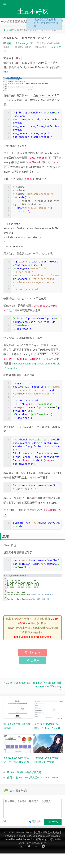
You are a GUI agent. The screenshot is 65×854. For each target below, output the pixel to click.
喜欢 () (32, 652)
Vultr (47, 836)
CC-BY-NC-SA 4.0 (14, 832)
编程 (11, 30)
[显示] (18, 58)
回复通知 (35, 822)
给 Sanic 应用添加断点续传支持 (24, 772)
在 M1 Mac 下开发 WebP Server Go (26, 38)
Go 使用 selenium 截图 (19, 683)
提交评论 (52, 822)
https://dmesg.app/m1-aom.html (32, 637)
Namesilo (37, 836)
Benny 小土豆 (25, 43)
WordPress (25, 836)
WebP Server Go (25, 839)
